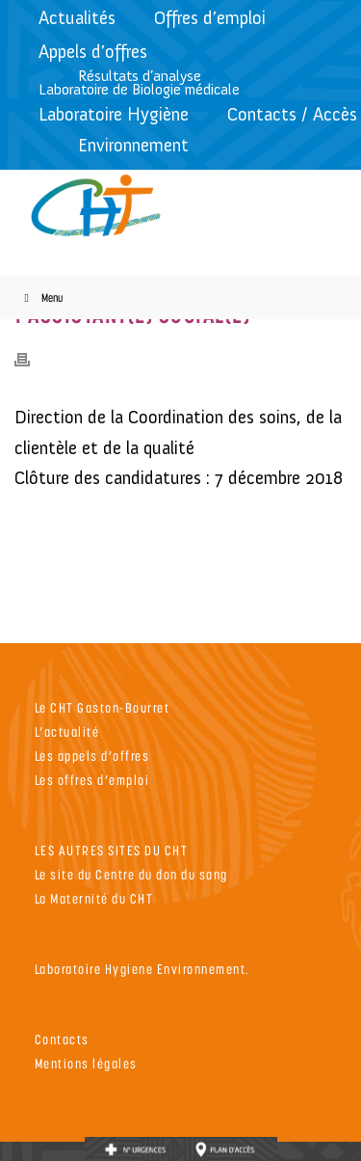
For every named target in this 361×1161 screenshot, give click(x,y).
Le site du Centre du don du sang (131, 874)
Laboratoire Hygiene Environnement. (142, 968)
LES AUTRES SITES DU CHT (112, 850)
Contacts (62, 1039)
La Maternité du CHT (94, 898)
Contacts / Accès (292, 114)
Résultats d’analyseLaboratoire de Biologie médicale (139, 82)
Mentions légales (86, 1063)
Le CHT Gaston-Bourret (102, 707)
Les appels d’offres (92, 755)
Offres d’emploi (210, 18)
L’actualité (67, 731)
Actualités (77, 18)
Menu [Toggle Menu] (41, 297)
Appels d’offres (93, 51)
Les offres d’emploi (92, 779)
